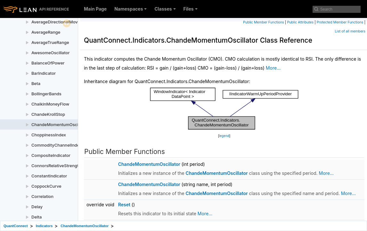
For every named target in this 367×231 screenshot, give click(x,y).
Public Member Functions (263, 22)
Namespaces (130, 9)
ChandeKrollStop (48, 114)
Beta (35, 83)
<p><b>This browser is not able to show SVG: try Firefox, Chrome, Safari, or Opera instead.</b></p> (224, 109)
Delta (36, 216)
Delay (37, 206)
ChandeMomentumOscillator (59, 124)
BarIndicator (43, 73)
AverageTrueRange (50, 42)
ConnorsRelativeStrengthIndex (61, 165)
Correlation (42, 196)
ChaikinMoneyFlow (50, 104)
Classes (164, 9)
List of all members (350, 31)
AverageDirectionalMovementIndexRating (72, 21)
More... (273, 68)
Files (191, 9)
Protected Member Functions (340, 22)
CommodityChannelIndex (56, 145)
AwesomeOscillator (50, 52)
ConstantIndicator (49, 175)
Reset (124, 204)
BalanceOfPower (48, 62)
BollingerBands (46, 93)
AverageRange (46, 32)
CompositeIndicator (50, 155)
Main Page (95, 9)
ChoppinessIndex (48, 134)
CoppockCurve (46, 186)
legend (224, 136)
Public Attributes (300, 22)
